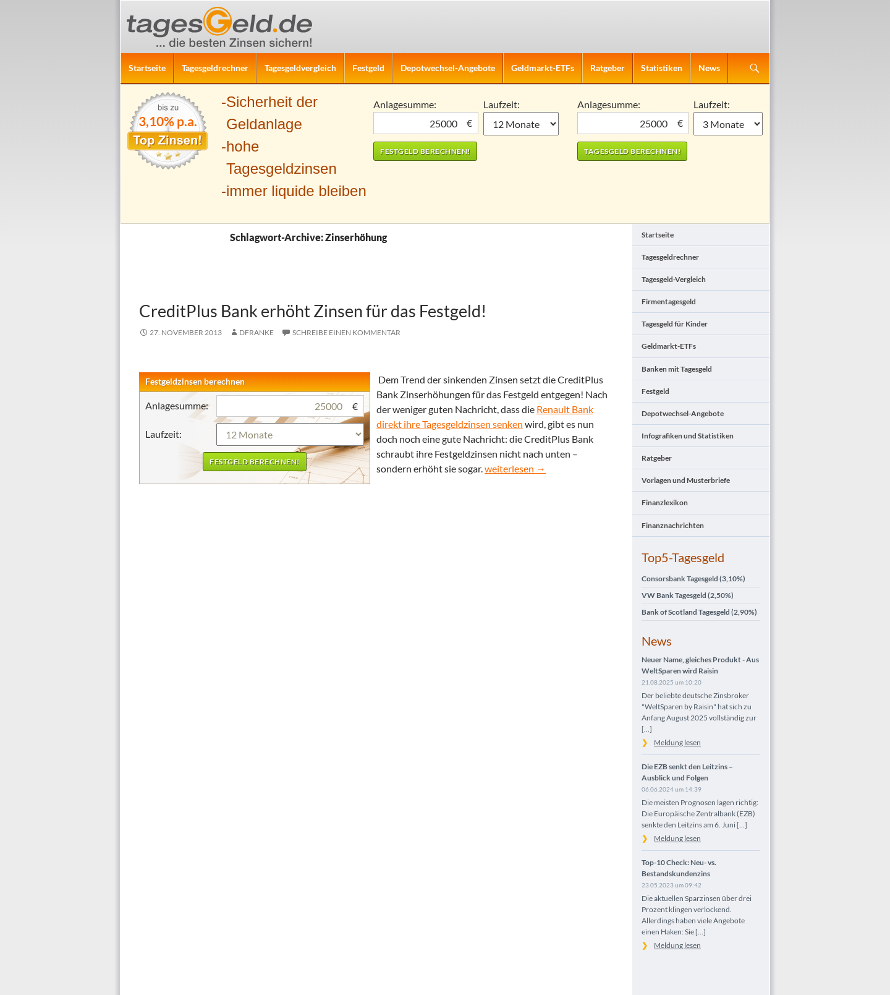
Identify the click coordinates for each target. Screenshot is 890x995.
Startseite (147, 67)
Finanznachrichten (673, 525)
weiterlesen (515, 468)
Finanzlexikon (665, 502)
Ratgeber (607, 67)
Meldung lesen (677, 742)
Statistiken (661, 67)
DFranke (256, 332)
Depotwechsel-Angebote (447, 67)
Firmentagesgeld (669, 301)
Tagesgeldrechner (215, 67)
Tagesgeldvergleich (300, 67)
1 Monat (521, 123)
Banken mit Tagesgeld (677, 369)
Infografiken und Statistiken (688, 435)
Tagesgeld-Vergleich (674, 279)
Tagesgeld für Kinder (675, 323)
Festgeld (368, 67)
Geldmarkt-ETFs (542, 67)
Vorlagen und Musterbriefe (686, 480)
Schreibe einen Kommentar (346, 332)
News (709, 67)
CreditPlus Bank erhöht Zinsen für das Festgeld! (312, 311)
